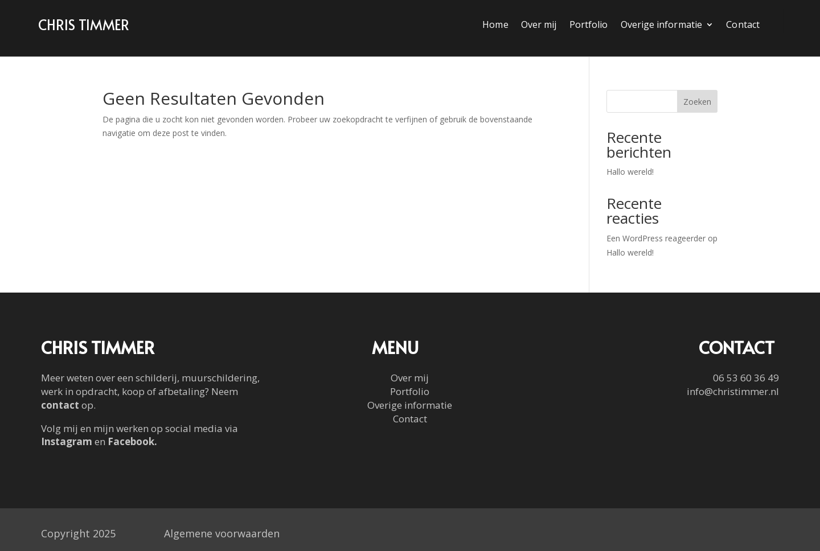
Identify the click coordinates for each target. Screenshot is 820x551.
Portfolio (588, 25)
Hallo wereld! (630, 171)
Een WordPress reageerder (656, 238)
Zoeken (697, 101)
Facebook (131, 441)
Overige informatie (661, 25)
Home (495, 25)
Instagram (66, 441)
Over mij (539, 25)
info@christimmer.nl (733, 391)
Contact (743, 25)
